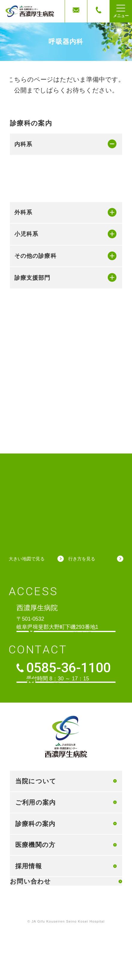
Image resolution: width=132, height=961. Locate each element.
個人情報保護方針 (66, 903)
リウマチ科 (35, 237)
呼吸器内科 (35, 201)
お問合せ (76, 11)
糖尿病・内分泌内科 (46, 225)
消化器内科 (35, 189)
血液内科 (33, 213)
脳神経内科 (35, 249)
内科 (27, 165)
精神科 (30, 261)
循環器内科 (35, 177)
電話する (98, 11)
